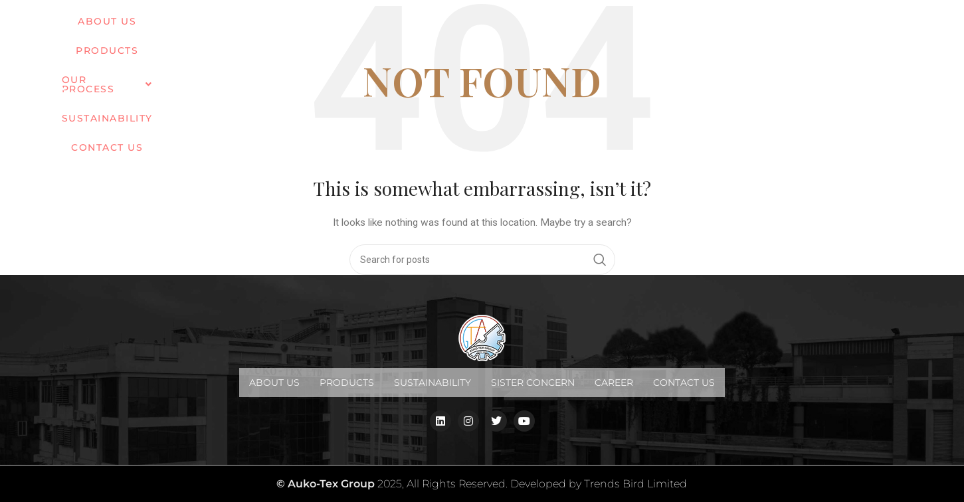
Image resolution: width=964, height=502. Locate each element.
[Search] (482, 259)
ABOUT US (325, 26)
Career (614, 382)
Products (347, 382)
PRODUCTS (401, 26)
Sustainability (604, 26)
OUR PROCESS (495, 26)
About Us (274, 382)
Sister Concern (533, 382)
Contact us (702, 26)
